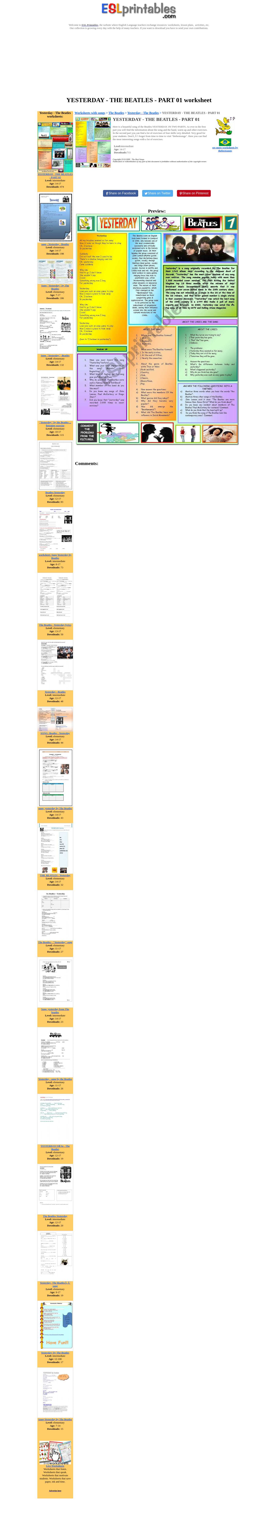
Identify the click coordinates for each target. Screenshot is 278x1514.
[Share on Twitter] (157, 193)
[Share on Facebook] (120, 193)
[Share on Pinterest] (194, 193)
